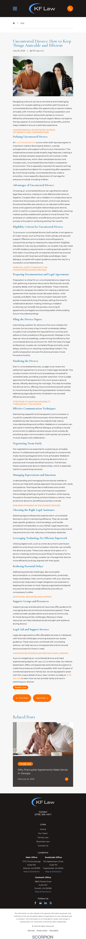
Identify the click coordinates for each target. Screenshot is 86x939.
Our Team (43, 833)
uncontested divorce (26, 142)
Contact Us (43, 846)
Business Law (43, 841)
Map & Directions (32, 871)
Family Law (20, 687)
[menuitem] (31, 930)
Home (43, 829)
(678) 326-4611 (43, 814)
